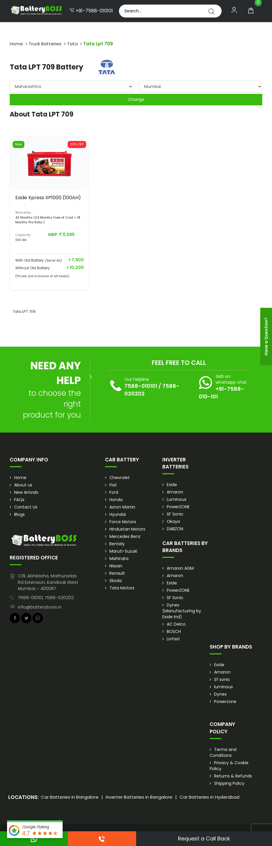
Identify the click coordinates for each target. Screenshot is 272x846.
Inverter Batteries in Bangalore (139, 797)
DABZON (175, 529)
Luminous (176, 499)
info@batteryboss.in (39, 607)
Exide (172, 485)
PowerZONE (178, 507)
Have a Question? (266, 336)
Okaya (173, 521)
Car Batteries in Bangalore (70, 797)
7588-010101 (140, 386)
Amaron (175, 492)
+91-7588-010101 (91, 11)
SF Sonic (175, 514)
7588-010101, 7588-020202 (46, 597)
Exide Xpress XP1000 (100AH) (48, 197)
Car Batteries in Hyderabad (209, 797)
